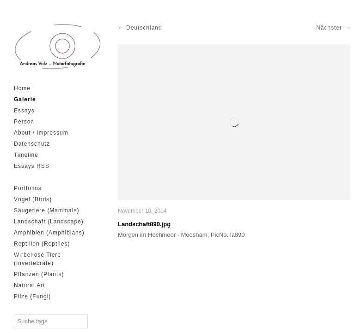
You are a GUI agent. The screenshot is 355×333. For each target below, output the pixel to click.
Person (24, 121)
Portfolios (28, 188)
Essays (24, 110)
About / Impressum (41, 133)
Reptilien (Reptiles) (42, 243)
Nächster (329, 28)
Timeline (26, 155)
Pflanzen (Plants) (39, 274)
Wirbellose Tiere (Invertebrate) (37, 259)
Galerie (25, 99)
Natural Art (29, 285)
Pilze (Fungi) (32, 296)
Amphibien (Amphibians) (49, 232)
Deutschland (144, 28)
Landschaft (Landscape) (49, 221)
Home (22, 88)
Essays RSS (31, 166)
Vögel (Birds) (33, 199)
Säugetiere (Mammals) (46, 210)
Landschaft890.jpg (144, 224)
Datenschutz (32, 144)
